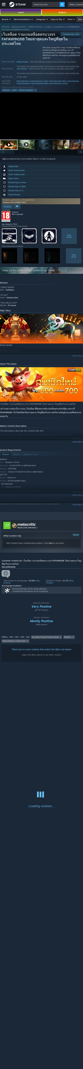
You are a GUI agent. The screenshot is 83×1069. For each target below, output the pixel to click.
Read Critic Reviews (26, 527)
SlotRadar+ (10, 290)
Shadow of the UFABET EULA (14, 202)
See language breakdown (11, 586)
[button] (6, 19)
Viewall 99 (69, 236)
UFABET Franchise (35, 27)
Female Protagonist (26, 90)
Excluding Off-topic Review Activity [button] (45, 637)
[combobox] (46, 4)
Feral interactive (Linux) (58, 83)
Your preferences (8, 567)
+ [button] (35, 90)
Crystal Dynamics (36, 81)
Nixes (46, 81)
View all (76, 535)
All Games (6, 27)
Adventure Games (19, 27)
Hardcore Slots (12, 298)
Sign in (5, 159)
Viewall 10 (73, 256)
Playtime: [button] (67, 637)
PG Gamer (12, 305)
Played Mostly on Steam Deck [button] (13, 641)
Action (14, 90)
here (51, 543)
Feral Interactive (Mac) (58, 81)
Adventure (6, 90)
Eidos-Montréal (22, 81)
